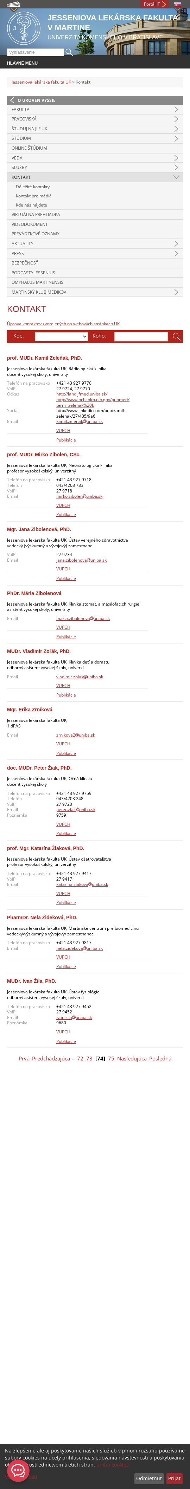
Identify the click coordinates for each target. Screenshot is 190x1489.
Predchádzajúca (51, 1058)
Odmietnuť (149, 1478)
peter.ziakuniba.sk (75, 809)
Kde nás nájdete (31, 205)
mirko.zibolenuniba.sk (79, 496)
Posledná (160, 1058)
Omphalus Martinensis (37, 282)
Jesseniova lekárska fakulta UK (41, 82)
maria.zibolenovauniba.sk (83, 618)
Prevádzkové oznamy (35, 234)
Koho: (99, 335)
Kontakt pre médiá (34, 196)
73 (89, 1058)
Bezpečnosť (25, 263)
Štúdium (21, 138)
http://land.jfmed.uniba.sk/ (81, 394)
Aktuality (22, 244)
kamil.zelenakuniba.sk (79, 421)
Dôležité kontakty (33, 187)
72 (80, 1058)
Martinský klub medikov (39, 292)
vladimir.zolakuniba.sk (79, 677)
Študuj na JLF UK (29, 129)
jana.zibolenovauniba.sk (81, 560)
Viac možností (21, 1477)
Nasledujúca (132, 1058)
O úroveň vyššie (37, 100)
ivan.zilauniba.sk (74, 1017)
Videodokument (30, 224)
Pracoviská (24, 119)
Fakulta (21, 109)
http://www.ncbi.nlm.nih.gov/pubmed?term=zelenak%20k (92, 402)
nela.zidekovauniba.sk (79, 948)
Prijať (174, 1478)
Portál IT (152, 4)
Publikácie (66, 440)
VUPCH (63, 430)
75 (111, 1058)
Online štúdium (29, 148)
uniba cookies (112, 1464)
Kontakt (21, 177)
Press (18, 253)
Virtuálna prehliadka (36, 214)
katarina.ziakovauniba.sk (82, 884)
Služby (19, 167)
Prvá (24, 1058)
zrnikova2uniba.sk (75, 735)
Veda (17, 158)
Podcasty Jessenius (33, 273)
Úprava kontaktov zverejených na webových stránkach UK (63, 324)
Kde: (18, 335)
